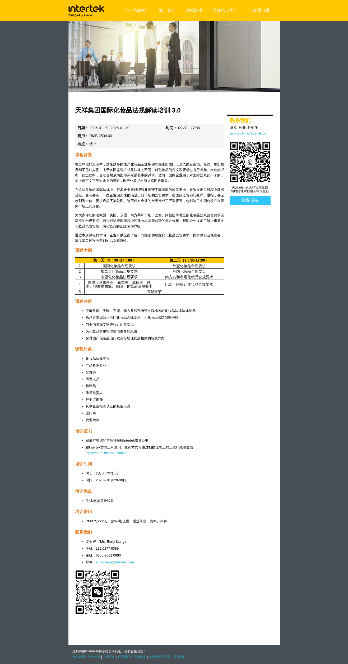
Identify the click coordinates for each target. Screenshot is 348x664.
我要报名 (250, 200)
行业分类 (93, 657)
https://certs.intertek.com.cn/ (107, 453)
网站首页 (78, 657)
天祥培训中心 (225, 10)
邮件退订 (179, 657)
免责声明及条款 (160, 657)
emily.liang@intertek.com (115, 562)
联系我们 (124, 657)
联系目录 (261, 10)
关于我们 (167, 10)
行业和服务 (135, 10)
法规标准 (194, 10)
